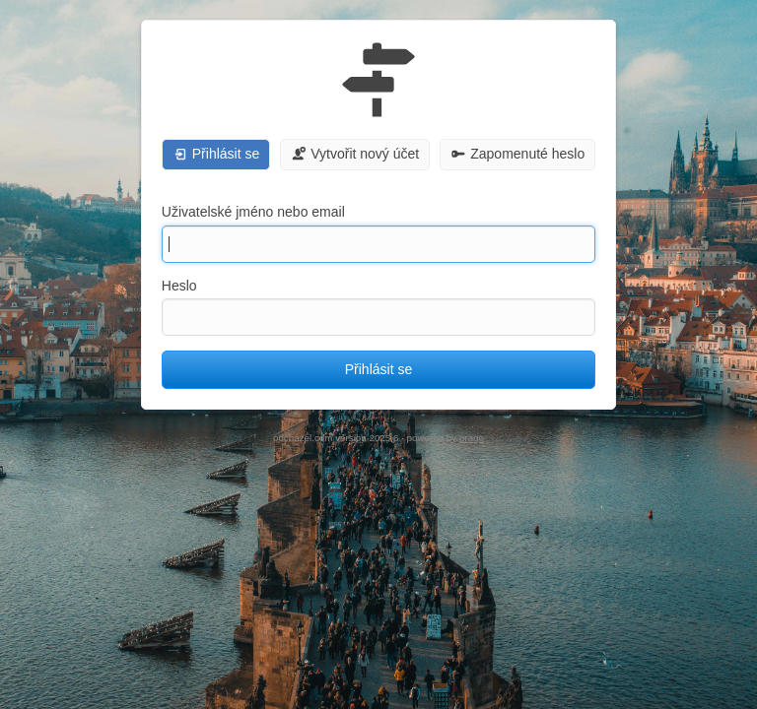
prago (471, 437)
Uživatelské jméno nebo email (253, 212)
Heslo (179, 285)
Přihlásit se (378, 369)
